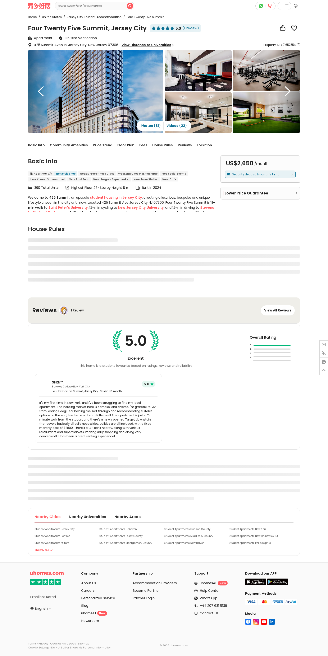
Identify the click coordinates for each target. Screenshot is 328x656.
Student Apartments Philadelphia (250, 543)
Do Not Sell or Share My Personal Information (81, 648)
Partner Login (144, 598)
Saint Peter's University (68, 207)
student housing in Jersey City (116, 197)
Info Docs (69, 644)
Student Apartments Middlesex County (188, 536)
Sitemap (83, 644)
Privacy (43, 644)
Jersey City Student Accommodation (93, 17)
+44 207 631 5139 (213, 605)
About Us (88, 583)
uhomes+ (94, 613)
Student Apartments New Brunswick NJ (253, 536)
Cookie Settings (39, 648)
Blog (84, 605)
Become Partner (146, 590)
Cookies (56, 644)
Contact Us (209, 613)
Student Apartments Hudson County (187, 529)
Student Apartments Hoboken (118, 529)
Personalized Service (98, 598)
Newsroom (90, 620)
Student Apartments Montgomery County (125, 543)
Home (32, 17)
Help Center (210, 590)
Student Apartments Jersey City (55, 529)
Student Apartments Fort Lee (52, 536)
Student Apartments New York (247, 529)
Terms (32, 644)
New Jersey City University (141, 207)
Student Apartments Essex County (121, 536)
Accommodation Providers (155, 583)
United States (51, 17)
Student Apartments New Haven (184, 543)
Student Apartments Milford (52, 543)
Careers (88, 590)
